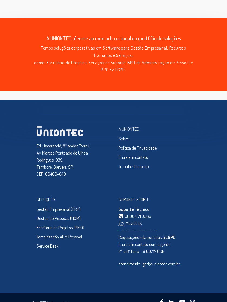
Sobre (124, 139)
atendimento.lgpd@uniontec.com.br (149, 264)
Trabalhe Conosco (134, 166)
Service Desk (48, 246)
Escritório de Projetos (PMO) (60, 227)
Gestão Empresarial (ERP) (59, 209)
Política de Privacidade (138, 148)
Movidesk (130, 223)
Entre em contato (133, 157)
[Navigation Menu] (189, 9)
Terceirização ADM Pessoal (59, 236)
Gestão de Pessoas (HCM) (59, 218)
